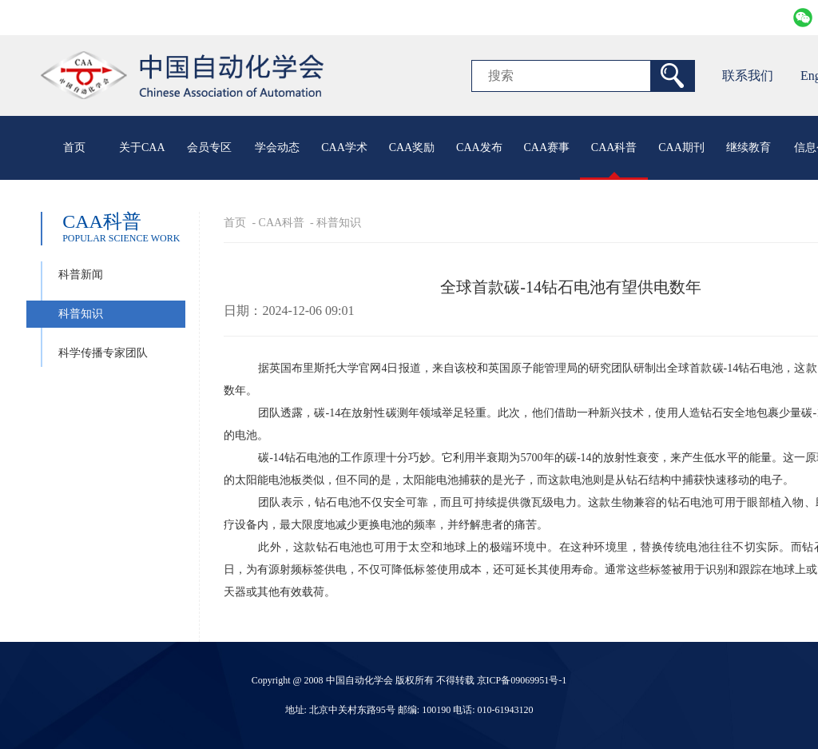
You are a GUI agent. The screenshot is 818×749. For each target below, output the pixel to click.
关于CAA (142, 147)
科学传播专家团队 (103, 353)
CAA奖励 (412, 147)
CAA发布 (479, 147)
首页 (74, 147)
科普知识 (80, 314)
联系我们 (747, 75)
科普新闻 (80, 275)
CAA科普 (614, 147)
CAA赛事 (546, 147)
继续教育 (748, 147)
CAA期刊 (681, 147)
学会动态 (277, 147)
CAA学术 (344, 147)
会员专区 (209, 147)
